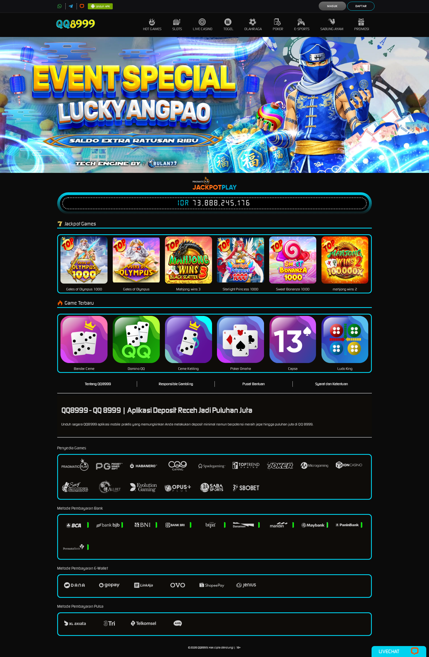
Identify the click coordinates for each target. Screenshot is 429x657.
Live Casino (202, 24)
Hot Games (152, 24)
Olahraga (253, 24)
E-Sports (301, 24)
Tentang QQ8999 (98, 384)
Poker (278, 24)
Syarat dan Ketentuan (331, 384)
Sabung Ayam (331, 24)
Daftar (361, 6)
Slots (177, 24)
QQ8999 (203, 647)
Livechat (399, 651)
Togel (229, 24)
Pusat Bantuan (253, 384)
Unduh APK (100, 6)
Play (229, 187)
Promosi (361, 24)
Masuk (332, 6)
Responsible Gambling (176, 384)
